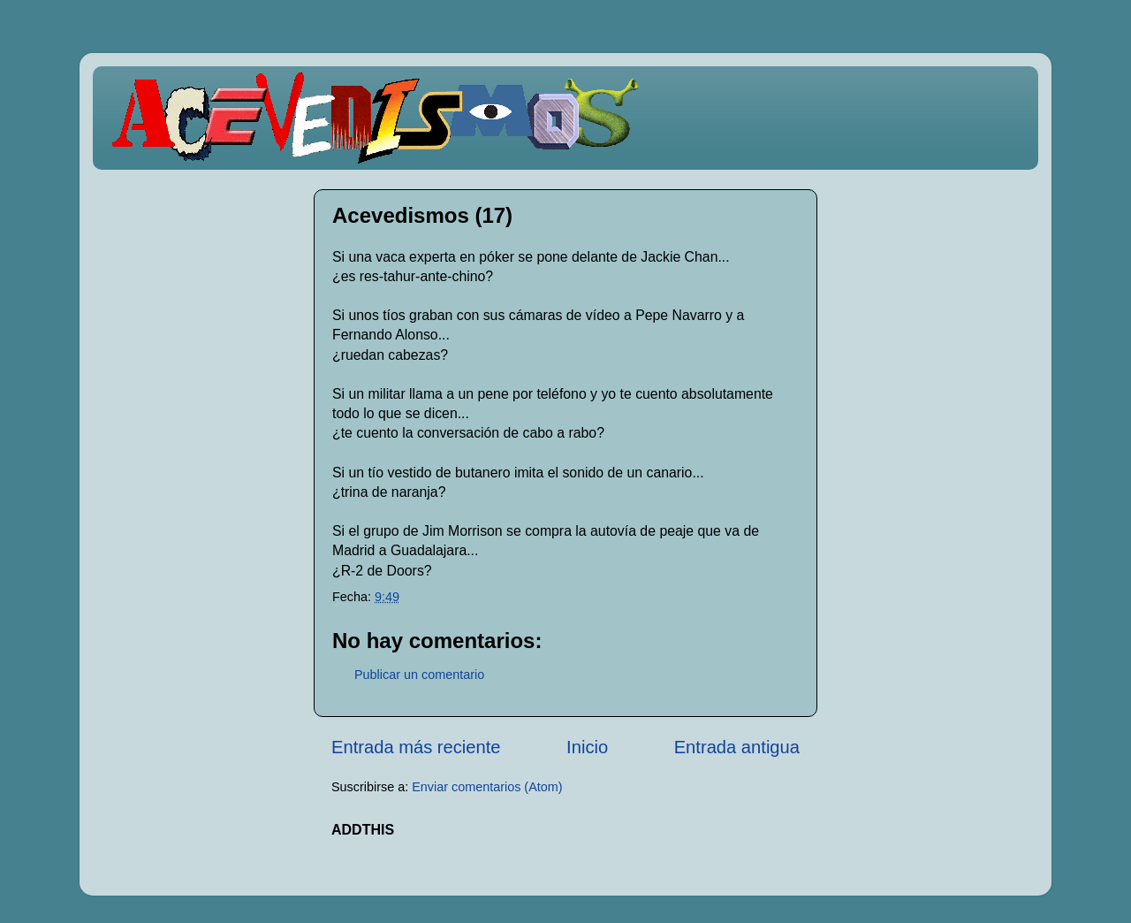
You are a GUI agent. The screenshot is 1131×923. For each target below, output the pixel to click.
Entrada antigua (737, 747)
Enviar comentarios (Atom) (487, 787)
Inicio (587, 747)
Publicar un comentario (419, 674)
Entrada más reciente (416, 747)
